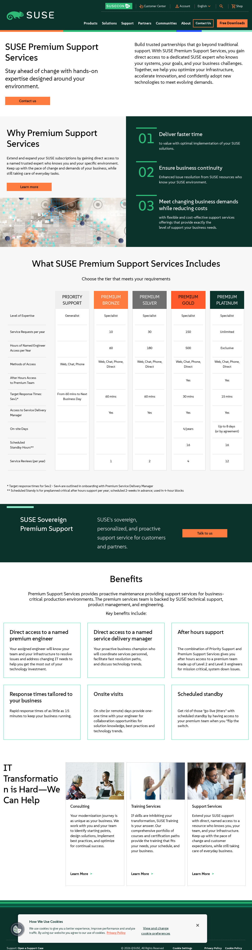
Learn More (79, 874)
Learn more (29, 187)
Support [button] (127, 23)
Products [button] (90, 23)
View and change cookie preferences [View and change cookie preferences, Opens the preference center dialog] (155, 930)
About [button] (186, 23)
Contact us (27, 101)
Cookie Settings (182, 948)
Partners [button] (144, 23)
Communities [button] (166, 23)
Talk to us (204, 533)
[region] (112, 928)
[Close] (198, 925)
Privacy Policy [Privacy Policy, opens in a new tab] (116, 933)
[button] (120, 4)
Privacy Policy (213, 948)
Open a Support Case (30, 948)
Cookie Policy (233, 948)
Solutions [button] (109, 23)
